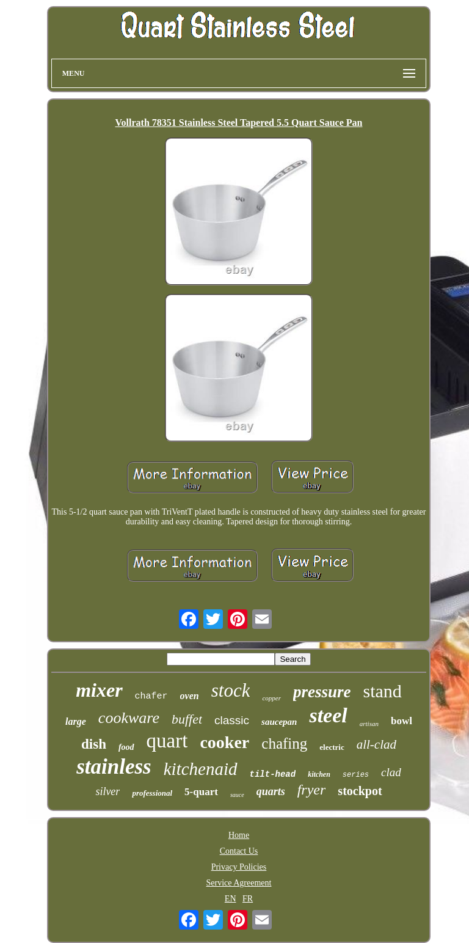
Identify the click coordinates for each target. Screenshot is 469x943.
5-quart (201, 792)
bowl (401, 721)
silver (107, 791)
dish (93, 744)
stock (230, 690)
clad (391, 772)
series (356, 775)
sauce (237, 794)
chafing (284, 743)
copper (271, 698)
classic (231, 720)
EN (230, 898)
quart (167, 741)
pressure (322, 692)
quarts (270, 791)
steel (328, 715)
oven (189, 696)
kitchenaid (201, 769)
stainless (113, 767)
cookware (128, 718)
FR (247, 898)
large (75, 721)
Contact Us (239, 851)
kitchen (319, 774)
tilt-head (273, 774)
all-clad (376, 744)
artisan (369, 723)
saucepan (279, 722)
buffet (187, 719)
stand (382, 691)
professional (152, 793)
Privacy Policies (239, 866)
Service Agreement (239, 882)
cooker (224, 742)
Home (238, 835)
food (126, 747)
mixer (99, 690)
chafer (151, 696)
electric (331, 747)
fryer (311, 790)
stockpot (360, 791)
